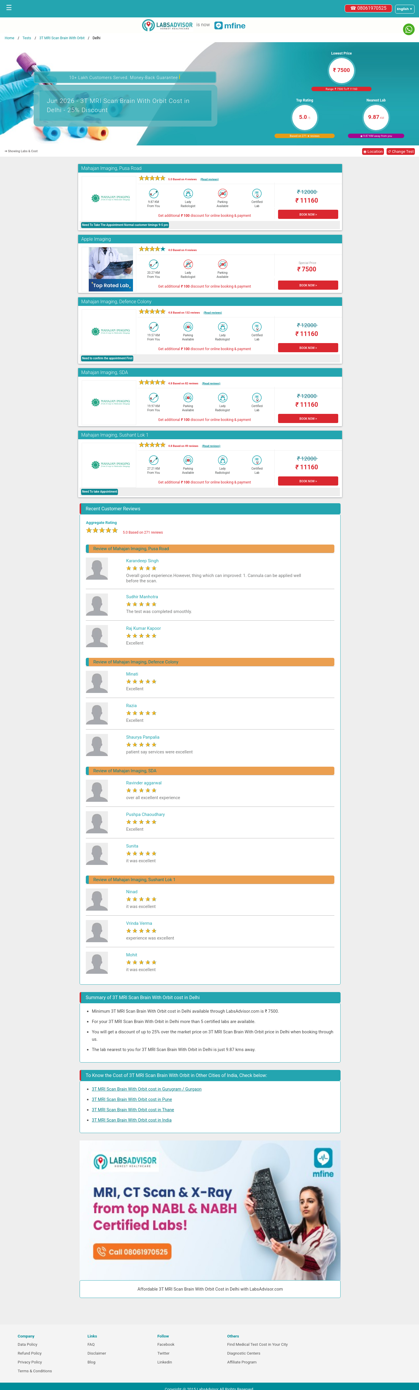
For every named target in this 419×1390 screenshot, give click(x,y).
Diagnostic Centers (243, 1353)
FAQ (91, 1344)
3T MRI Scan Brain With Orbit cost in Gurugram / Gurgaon (146, 1089)
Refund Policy (30, 1353)
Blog (92, 1362)
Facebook (166, 1344)
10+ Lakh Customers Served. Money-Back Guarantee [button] (124, 77)
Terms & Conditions (35, 1371)
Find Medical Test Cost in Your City (257, 1344)
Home (9, 38)
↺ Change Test (401, 151)
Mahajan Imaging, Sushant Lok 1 (114, 435)
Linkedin (164, 1362)
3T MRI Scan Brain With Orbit (62, 38)
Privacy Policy (30, 1362)
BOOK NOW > (308, 214)
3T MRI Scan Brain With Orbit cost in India (131, 1120)
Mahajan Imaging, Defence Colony (116, 301)
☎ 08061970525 (368, 8)
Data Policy (27, 1344)
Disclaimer (97, 1353)
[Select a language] (405, 9)
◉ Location (373, 151)
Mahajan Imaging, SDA (104, 372)
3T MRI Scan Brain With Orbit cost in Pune (132, 1099)
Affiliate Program (242, 1362)
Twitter (163, 1353)
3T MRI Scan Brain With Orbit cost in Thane (133, 1109)
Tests (26, 38)
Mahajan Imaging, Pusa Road (111, 168)
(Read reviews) (210, 179)
